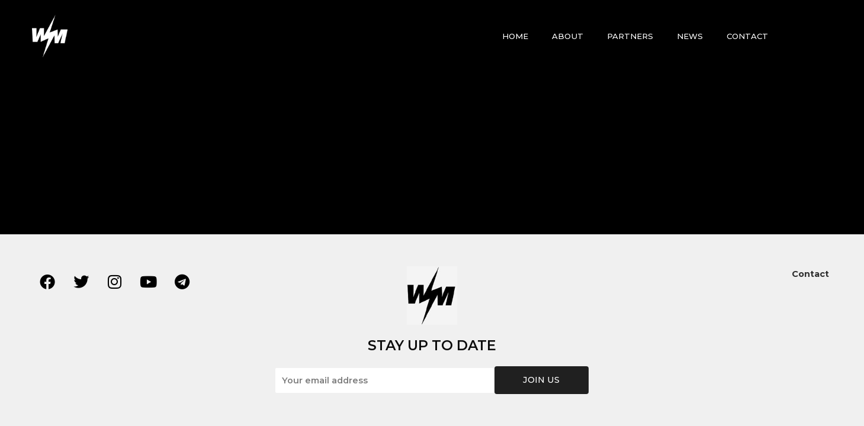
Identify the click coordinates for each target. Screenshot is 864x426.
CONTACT (747, 36)
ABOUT (567, 36)
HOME (515, 36)
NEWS (690, 36)
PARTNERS (630, 36)
